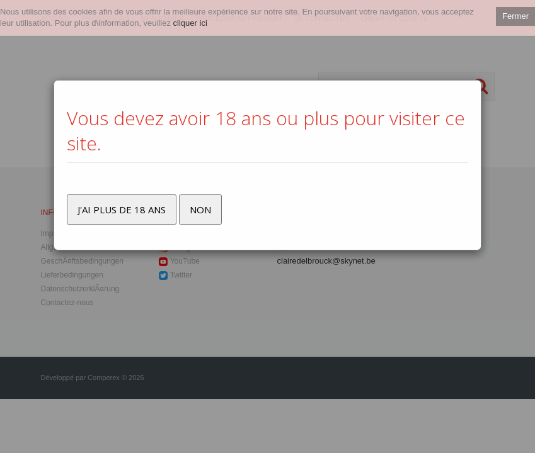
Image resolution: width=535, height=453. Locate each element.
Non (200, 209)
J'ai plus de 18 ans (122, 209)
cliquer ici (190, 23)
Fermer (515, 16)
